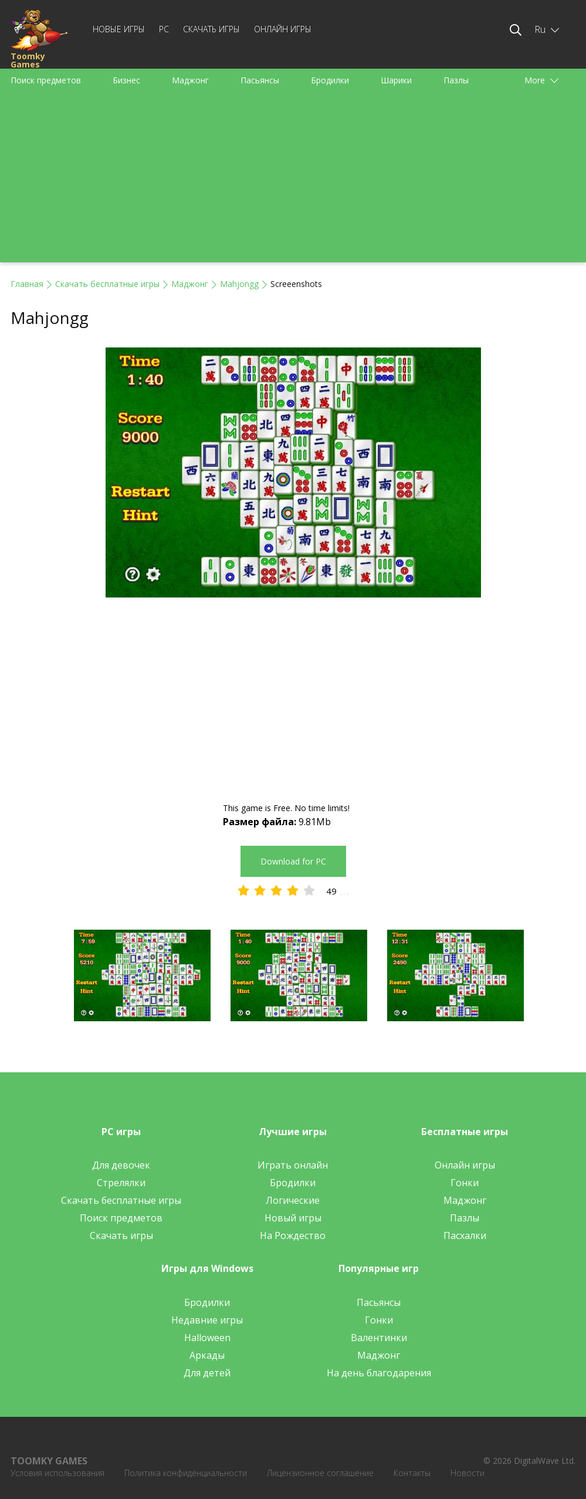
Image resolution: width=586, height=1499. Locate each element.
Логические (293, 1200)
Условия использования (57, 1472)
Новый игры (293, 1217)
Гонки (464, 1182)
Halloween (207, 1337)
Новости (467, 1472)
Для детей (207, 1372)
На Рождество (293, 1235)
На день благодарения (379, 1372)
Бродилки (330, 80)
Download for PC (293, 861)
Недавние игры (207, 1320)
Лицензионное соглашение (320, 1472)
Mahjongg (239, 283)
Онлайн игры (282, 29)
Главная (27, 283)
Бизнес (126, 80)
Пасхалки (464, 1235)
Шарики (396, 80)
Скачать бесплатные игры (107, 283)
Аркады (207, 1355)
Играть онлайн (293, 1165)
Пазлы (456, 80)
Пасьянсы (260, 80)
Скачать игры (211, 29)
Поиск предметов (46, 80)
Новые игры (119, 29)
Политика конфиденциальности (185, 1472)
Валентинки (379, 1337)
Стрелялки (121, 1182)
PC (164, 29)
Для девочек (121, 1165)
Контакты (412, 1472)
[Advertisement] (293, 180)
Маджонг (190, 80)
